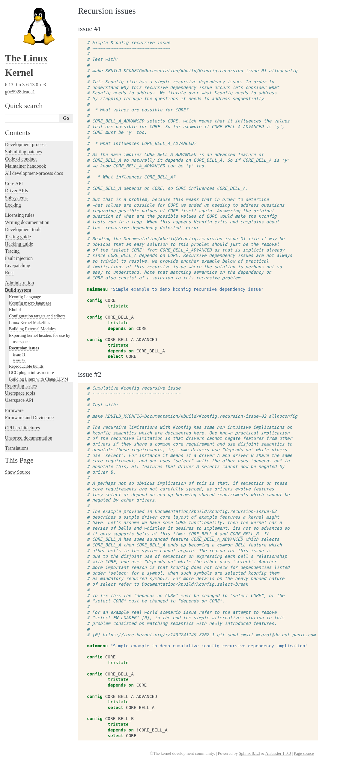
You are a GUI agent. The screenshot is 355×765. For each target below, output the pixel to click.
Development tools (23, 229)
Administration (19, 282)
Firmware (14, 410)
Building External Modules (32, 328)
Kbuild (15, 309)
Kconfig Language (25, 296)
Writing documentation (27, 222)
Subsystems (16, 197)
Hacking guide (19, 243)
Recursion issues (24, 348)
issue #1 (19, 354)
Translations (16, 448)
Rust (9, 272)
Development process (25, 144)
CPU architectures (22, 427)
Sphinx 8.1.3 (249, 753)
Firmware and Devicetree (29, 417)
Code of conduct (21, 158)
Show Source (17, 472)
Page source (304, 753)
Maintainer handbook (25, 166)
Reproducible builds (26, 366)
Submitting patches (23, 151)
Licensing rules (19, 215)
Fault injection (19, 258)
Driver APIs (16, 190)
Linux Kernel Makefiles (29, 322)
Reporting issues (21, 385)
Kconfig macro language (30, 303)
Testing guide (18, 236)
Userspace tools (20, 393)
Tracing (12, 251)
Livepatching (17, 265)
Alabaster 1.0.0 (278, 753)
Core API (14, 183)
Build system (18, 290)
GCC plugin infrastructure (31, 372)
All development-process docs (34, 173)
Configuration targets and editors (37, 315)
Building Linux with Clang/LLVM (38, 379)
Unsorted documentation (28, 437)
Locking (13, 204)
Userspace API (19, 400)
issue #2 (19, 360)
